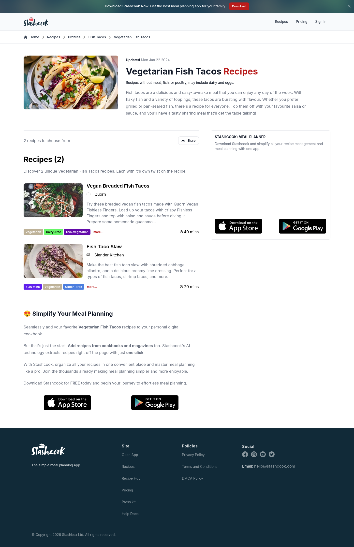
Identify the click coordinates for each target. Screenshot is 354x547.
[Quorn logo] (88, 194)
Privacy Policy (193, 455)
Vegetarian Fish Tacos (132, 37)
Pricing (302, 21)
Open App (130, 455)
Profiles (74, 37)
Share (188, 141)
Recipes (281, 21)
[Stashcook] (54, 449)
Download (239, 6)
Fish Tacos (97, 37)
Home (31, 37)
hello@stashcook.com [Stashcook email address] (274, 466)
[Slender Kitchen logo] (88, 255)
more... (98, 232)
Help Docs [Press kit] (130, 514)
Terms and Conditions (200, 466)
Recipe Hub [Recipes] (131, 478)
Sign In (320, 21)
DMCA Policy (192, 478)
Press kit (129, 502)
